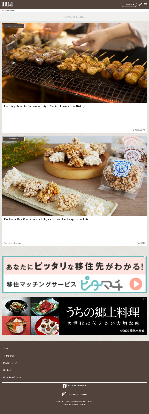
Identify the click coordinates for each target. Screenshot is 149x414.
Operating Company (13, 377)
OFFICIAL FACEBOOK (75, 386)
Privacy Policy (10, 363)
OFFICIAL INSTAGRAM (74, 394)
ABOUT (7, 349)
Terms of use (9, 356)
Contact (7, 370)
